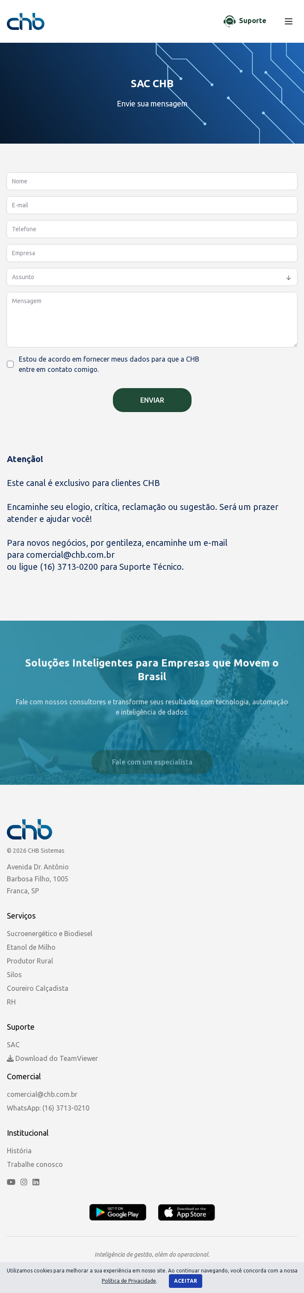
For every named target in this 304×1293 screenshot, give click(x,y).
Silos (14, 974)
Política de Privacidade (129, 1281)
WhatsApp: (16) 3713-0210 (48, 1108)
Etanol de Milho (31, 947)
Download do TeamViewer (52, 1058)
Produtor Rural (30, 961)
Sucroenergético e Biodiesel (49, 933)
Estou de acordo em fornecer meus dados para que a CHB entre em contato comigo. (109, 364)
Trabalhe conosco (35, 1164)
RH (11, 1002)
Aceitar (185, 1281)
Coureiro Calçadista (37, 988)
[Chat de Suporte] (245, 21)
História (19, 1151)
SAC (13, 1045)
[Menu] (288, 21)
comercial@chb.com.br (71, 555)
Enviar (152, 400)
